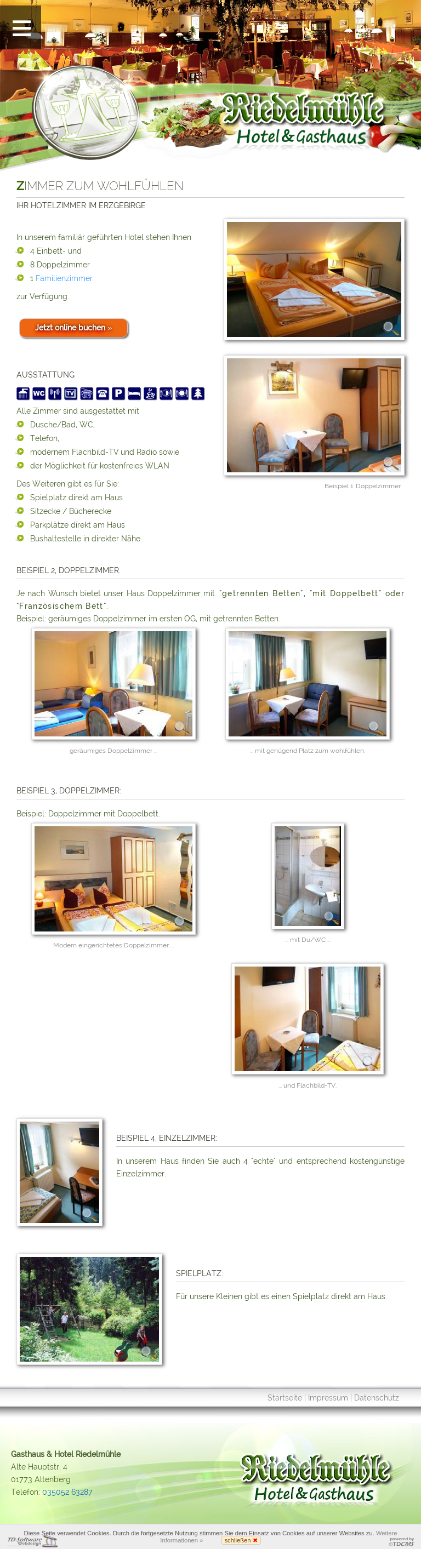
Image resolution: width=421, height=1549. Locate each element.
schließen (241, 1540)
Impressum (328, 1397)
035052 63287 (67, 1492)
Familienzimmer (64, 278)
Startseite (285, 1397)
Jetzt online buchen (73, 327)
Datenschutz (376, 1397)
